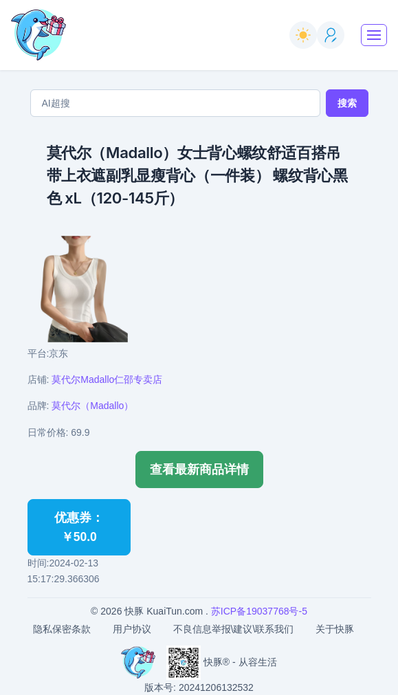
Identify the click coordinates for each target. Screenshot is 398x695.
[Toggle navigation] (374, 35)
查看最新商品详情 (199, 469)
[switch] (303, 35)
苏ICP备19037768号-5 (259, 611)
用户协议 (132, 629)
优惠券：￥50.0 (79, 527)
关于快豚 (335, 629)
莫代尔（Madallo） (92, 405)
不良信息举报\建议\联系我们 (233, 629)
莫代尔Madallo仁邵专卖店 (107, 379)
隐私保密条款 (62, 629)
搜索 (347, 103)
